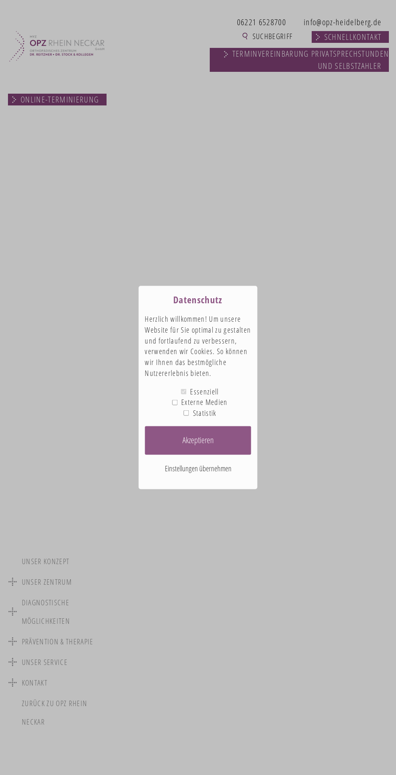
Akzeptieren (198, 440)
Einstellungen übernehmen (198, 468)
